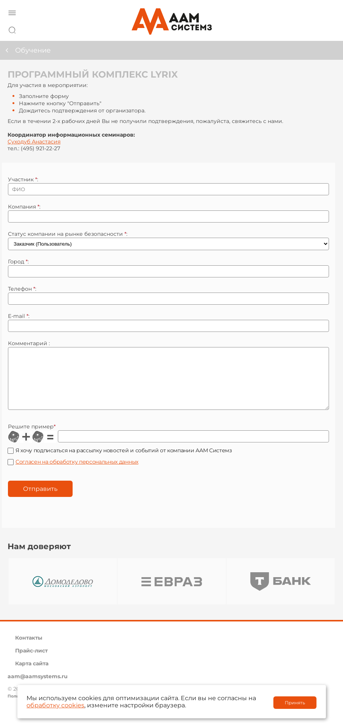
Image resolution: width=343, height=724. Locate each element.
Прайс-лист (31, 662)
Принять (295, 702)
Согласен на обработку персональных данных (77, 473)
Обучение (33, 50)
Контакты (28, 649)
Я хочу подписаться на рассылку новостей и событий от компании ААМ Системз (124, 461)
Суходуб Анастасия (34, 141)
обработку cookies (55, 705)
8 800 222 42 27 (327, 29)
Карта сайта (31, 674)
